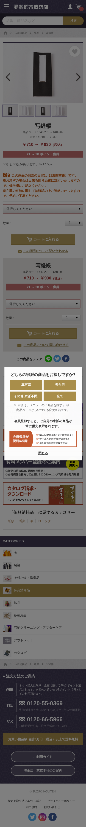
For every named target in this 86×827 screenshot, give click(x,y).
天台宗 (60, 385)
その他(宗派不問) (26, 396)
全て (60, 396)
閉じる (43, 453)
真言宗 (26, 385)
